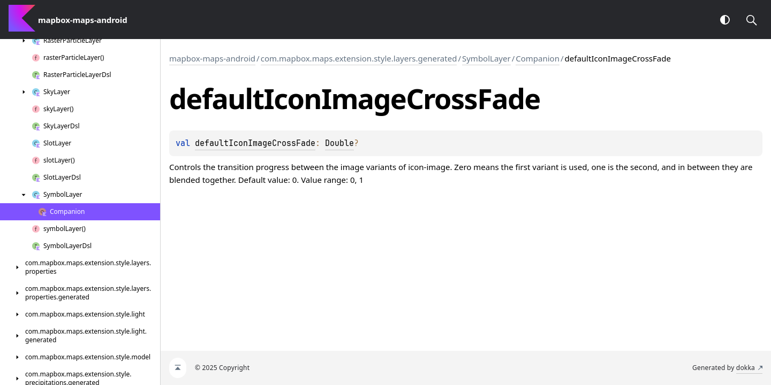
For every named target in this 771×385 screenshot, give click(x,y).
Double (339, 143)
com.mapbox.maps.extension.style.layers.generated (359, 58)
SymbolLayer (486, 58)
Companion (538, 58)
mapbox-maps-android (212, 58)
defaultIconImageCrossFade (255, 143)
